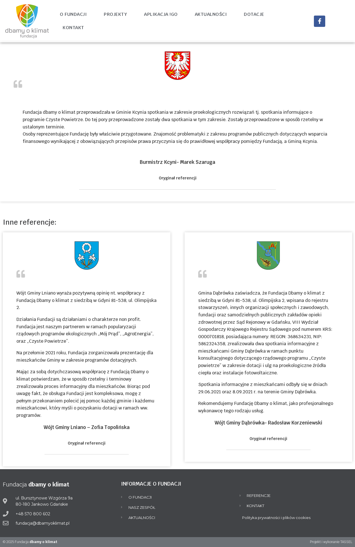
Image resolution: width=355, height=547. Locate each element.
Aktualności (211, 14)
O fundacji (73, 14)
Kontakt (73, 28)
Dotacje (254, 14)
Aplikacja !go (161, 14)
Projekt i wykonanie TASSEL (331, 542)
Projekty (115, 14)
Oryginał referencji (177, 178)
